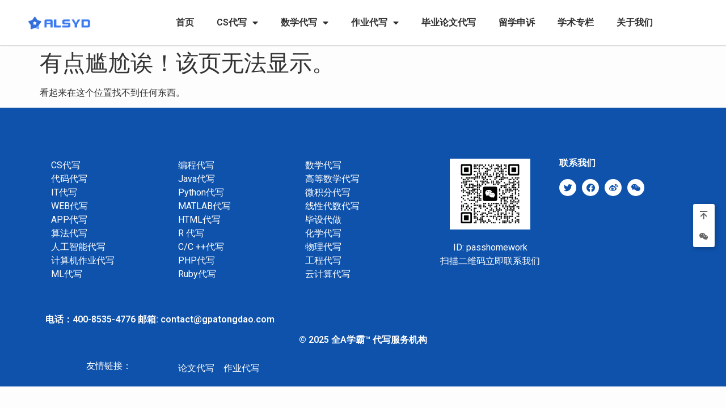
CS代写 (237, 22)
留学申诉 (517, 22)
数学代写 (304, 22)
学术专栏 (576, 22)
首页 (185, 22)
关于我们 (635, 22)
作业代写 (375, 22)
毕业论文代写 (448, 22)
